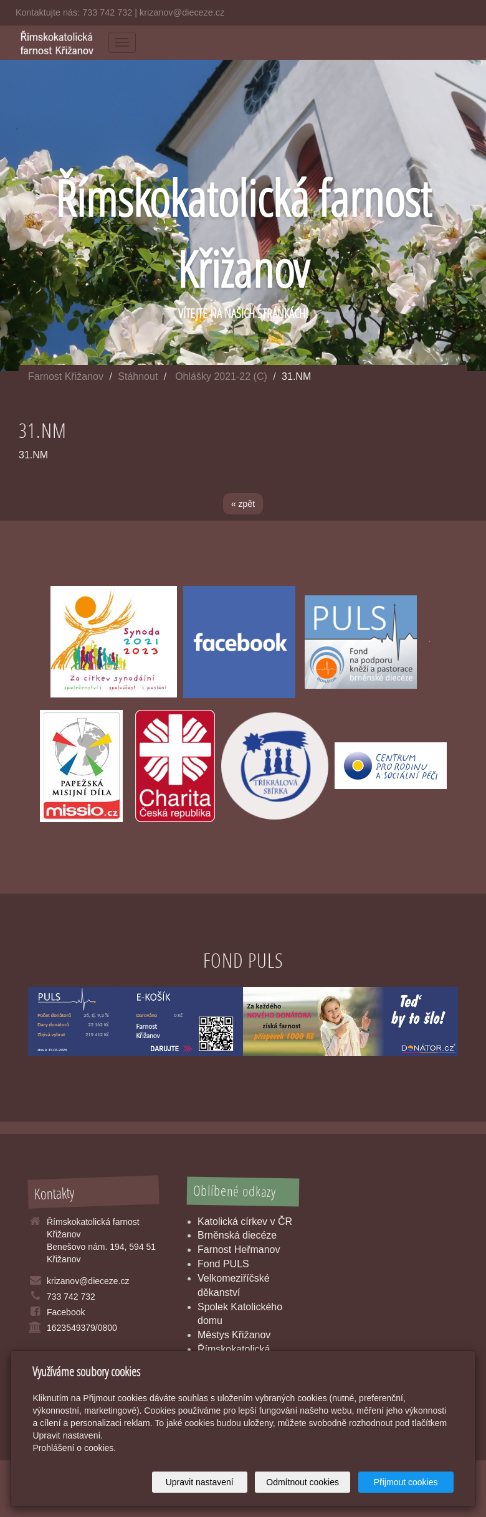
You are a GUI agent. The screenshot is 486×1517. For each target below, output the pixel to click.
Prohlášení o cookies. (74, 1448)
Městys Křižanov (234, 1335)
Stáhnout (138, 376)
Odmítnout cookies (302, 1482)
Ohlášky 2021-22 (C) (221, 376)
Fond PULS (223, 1264)
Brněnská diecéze (237, 1235)
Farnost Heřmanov (239, 1249)
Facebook (66, 1312)
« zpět (243, 504)
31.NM (33, 455)
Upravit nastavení (200, 1482)
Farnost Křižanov (65, 376)
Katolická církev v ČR (245, 1221)
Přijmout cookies (406, 1482)
